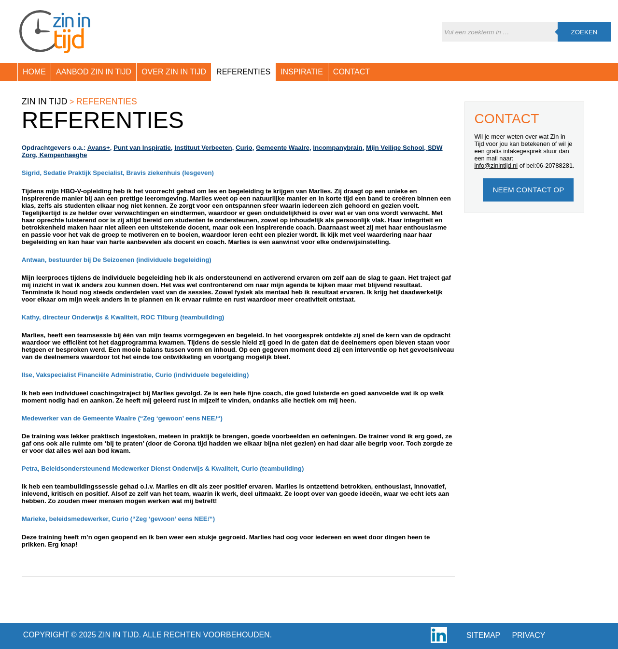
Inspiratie (302, 72)
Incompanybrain (337, 147)
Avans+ (98, 147)
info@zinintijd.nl (496, 165)
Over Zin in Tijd (173, 72)
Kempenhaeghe (63, 155)
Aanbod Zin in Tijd (93, 72)
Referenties (243, 72)
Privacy (528, 635)
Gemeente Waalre (282, 147)
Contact (351, 72)
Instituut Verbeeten (203, 147)
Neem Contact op (528, 190)
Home (34, 72)
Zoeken (584, 32)
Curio (244, 147)
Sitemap (483, 635)
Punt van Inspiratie (142, 147)
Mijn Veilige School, (397, 147)
